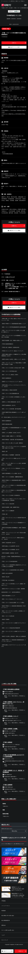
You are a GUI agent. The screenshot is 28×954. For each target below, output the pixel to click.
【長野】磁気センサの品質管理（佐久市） (10, 546)
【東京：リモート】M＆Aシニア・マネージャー (11, 599)
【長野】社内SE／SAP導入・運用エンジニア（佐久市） (13, 359)
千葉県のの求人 (6, 816)
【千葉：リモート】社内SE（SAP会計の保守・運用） (13, 367)
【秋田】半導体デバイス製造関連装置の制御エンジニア (13, 323)
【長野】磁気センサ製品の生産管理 (9, 390)
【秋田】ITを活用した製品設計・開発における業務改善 (13, 636)
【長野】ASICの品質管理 (6, 573)
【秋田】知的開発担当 (6, 378)
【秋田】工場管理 (5, 619)
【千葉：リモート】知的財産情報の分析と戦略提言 (12, 570)
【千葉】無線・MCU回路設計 (7, 580)
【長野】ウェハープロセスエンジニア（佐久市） (12, 381)
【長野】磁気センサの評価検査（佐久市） (10, 549)
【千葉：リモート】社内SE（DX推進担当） (11, 495)
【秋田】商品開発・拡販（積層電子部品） (10, 507)
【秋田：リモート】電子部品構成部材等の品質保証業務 (13, 327)
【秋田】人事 (4, 451)
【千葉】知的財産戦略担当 (7, 344)
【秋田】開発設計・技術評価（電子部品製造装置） (12, 439)
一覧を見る (14, 831)
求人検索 (10, 7)
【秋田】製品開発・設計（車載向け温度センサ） (12, 340)
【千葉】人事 (4, 514)
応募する (14, 42)
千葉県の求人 (5, 806)
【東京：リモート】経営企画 (7, 616)
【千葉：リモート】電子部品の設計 (9, 371)
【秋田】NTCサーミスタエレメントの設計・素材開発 (13, 588)
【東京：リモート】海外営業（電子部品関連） (11, 408)
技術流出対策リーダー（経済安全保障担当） (11, 592)
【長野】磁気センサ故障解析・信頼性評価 (10, 455)
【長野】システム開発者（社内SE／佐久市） (11, 432)
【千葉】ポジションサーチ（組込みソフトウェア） (12, 350)
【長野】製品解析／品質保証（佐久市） (10, 553)
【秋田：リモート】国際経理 (7, 510)
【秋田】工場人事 (5, 576)
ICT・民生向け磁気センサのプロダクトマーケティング (13, 417)
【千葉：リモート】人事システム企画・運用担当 (12, 443)
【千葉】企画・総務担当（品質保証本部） (10, 347)
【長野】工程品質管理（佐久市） (8, 542)
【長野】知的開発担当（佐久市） (8, 405)
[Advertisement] (14, 251)
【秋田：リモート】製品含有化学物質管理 (10, 628)
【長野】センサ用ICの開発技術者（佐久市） (11, 402)
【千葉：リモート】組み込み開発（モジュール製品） (13, 602)
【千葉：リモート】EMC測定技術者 (9, 561)
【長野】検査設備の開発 (6, 424)
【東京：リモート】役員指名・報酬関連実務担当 (12, 476)
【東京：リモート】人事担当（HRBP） (10, 374)
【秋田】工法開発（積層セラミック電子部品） (11, 436)
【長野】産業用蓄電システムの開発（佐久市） (11, 473)
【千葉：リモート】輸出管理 (7, 503)
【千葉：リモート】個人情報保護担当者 (10, 393)
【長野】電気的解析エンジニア (8, 595)
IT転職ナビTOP (4, 7)
